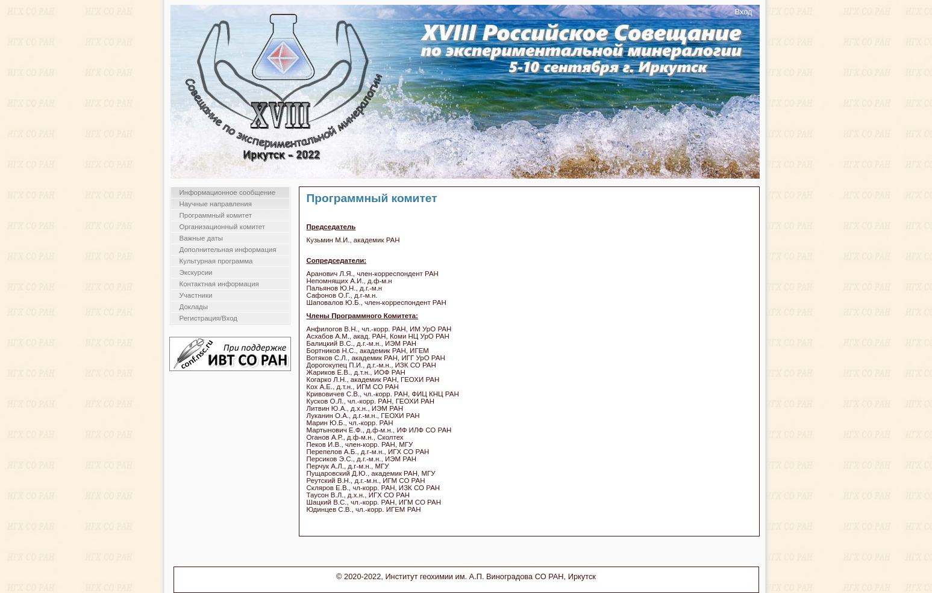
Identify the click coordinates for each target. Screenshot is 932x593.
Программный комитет (216, 215)
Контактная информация (219, 283)
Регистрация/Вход (209, 318)
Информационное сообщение (228, 192)
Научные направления (216, 203)
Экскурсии (196, 272)
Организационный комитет (223, 226)
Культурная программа (216, 261)
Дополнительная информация (228, 249)
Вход (743, 11)
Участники (196, 295)
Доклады (194, 306)
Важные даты (201, 238)
